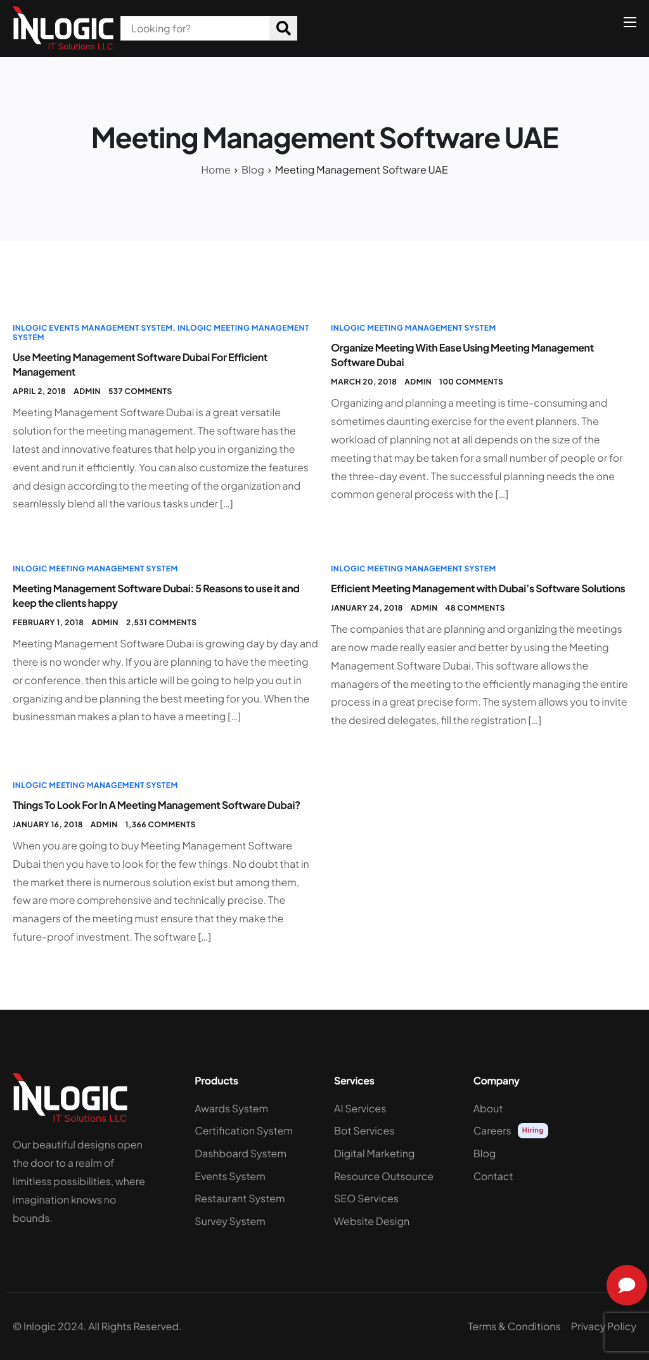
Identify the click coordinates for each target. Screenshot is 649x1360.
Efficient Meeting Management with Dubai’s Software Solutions (478, 588)
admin (87, 391)
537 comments (140, 391)
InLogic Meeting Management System (413, 328)
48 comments (475, 608)
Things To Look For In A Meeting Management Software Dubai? (156, 804)
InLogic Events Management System (93, 328)
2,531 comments (161, 622)
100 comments (471, 381)
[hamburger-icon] (630, 22)
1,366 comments (160, 824)
